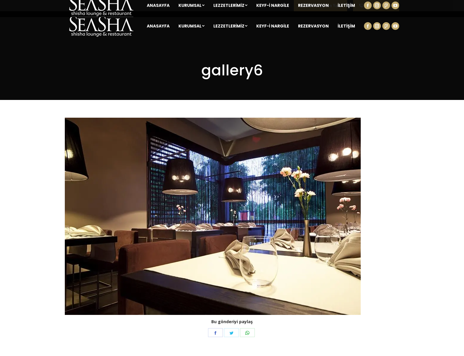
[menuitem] (158, 26)
